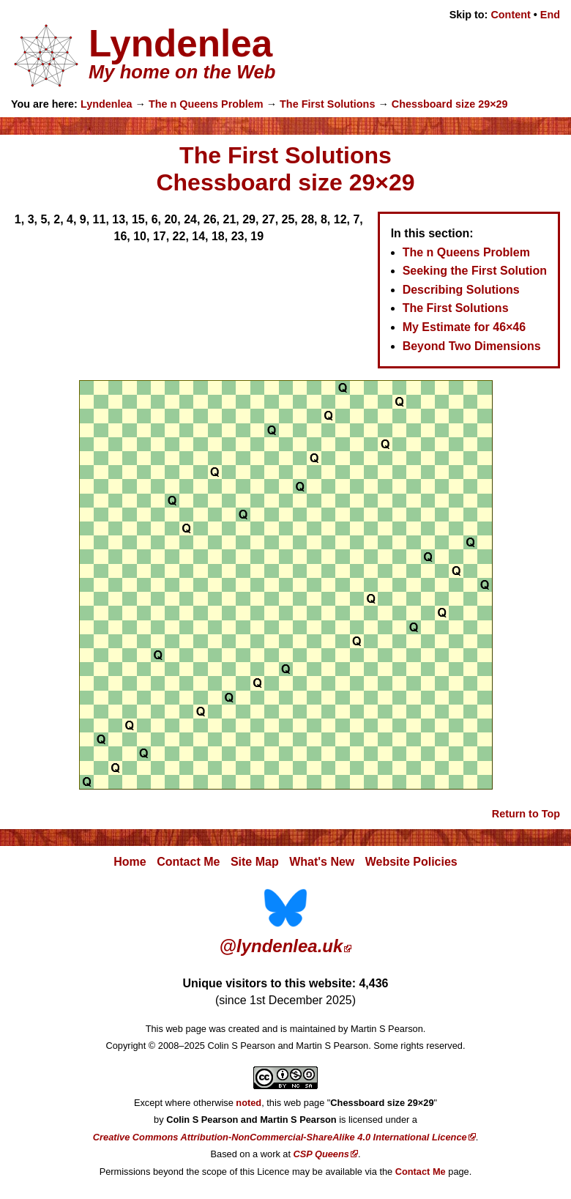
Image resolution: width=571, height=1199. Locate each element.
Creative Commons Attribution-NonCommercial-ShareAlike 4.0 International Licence (280, 1137)
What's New (321, 861)
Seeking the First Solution (475, 270)
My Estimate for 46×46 (464, 327)
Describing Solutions (461, 289)
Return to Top (526, 814)
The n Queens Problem (206, 104)
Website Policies (411, 861)
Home (129, 861)
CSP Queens (321, 1153)
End (550, 15)
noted (248, 1102)
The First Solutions (327, 104)
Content (510, 15)
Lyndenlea (107, 104)
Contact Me (188, 861)
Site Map (255, 861)
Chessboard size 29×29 (450, 104)
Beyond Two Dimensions (472, 346)
